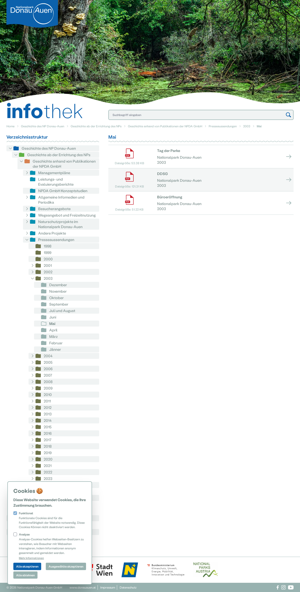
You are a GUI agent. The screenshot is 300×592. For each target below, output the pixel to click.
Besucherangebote (54, 208)
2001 (48, 265)
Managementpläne (54, 172)
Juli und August (62, 310)
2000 (48, 259)
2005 (48, 362)
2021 (48, 465)
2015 (48, 427)
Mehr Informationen (31, 557)
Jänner (55, 349)
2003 (246, 126)
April (53, 330)
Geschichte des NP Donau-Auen (42, 126)
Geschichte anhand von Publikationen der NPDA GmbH (165, 126)
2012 (48, 407)
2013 (48, 414)
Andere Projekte (52, 233)
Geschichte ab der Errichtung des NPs (96, 126)
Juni (52, 317)
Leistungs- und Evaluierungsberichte (56, 181)
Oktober (56, 297)
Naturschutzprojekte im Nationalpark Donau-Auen (60, 224)
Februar (56, 343)
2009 (48, 388)
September (58, 304)
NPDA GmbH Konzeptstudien (62, 190)
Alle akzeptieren (27, 566)
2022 (48, 472)
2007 (48, 375)
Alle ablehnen (25, 575)
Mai (52, 323)
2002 (48, 272)
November (58, 291)
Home (10, 126)
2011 (47, 401)
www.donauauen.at (82, 587)
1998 (48, 246)
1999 (47, 252)
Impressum (107, 587)
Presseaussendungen (223, 126)
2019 (48, 452)
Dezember (58, 285)
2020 (48, 459)
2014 (48, 420)
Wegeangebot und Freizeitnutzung (67, 215)
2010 (48, 394)
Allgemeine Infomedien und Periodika (61, 199)
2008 (48, 381)
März (53, 336)
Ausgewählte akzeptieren (66, 566)
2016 (48, 433)
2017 (48, 439)
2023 (48, 478)
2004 (48, 356)
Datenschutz (128, 587)
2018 (48, 446)
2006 (48, 368)
